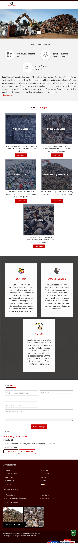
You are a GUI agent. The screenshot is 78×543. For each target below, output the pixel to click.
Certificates (9, 477)
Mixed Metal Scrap (56, 129)
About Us (44, 470)
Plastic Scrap (20, 174)
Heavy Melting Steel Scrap (56, 174)
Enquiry (43, 481)
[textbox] (21, 393)
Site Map (8, 484)
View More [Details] (21, 155)
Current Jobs (45, 477)
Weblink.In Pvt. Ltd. (30, 536)
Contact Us (9, 481)
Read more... (8, 95)
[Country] (57, 400)
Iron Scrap (38, 220)
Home (7, 470)
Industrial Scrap (11, 474)
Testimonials (45, 474)
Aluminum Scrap (20, 129)
